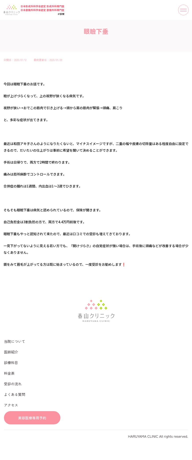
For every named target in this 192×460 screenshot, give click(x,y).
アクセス (11, 405)
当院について (14, 341)
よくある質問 (14, 394)
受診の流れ (13, 383)
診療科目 (11, 362)
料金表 (9, 373)
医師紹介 (11, 352)
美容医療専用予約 (32, 417)
